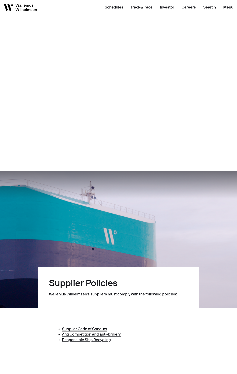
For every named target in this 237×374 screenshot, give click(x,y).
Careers (189, 7)
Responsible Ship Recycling (86, 340)
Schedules (114, 7)
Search (209, 7)
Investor (167, 7)
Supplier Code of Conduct (84, 329)
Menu (228, 7)
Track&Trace (142, 7)
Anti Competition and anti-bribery (91, 334)
